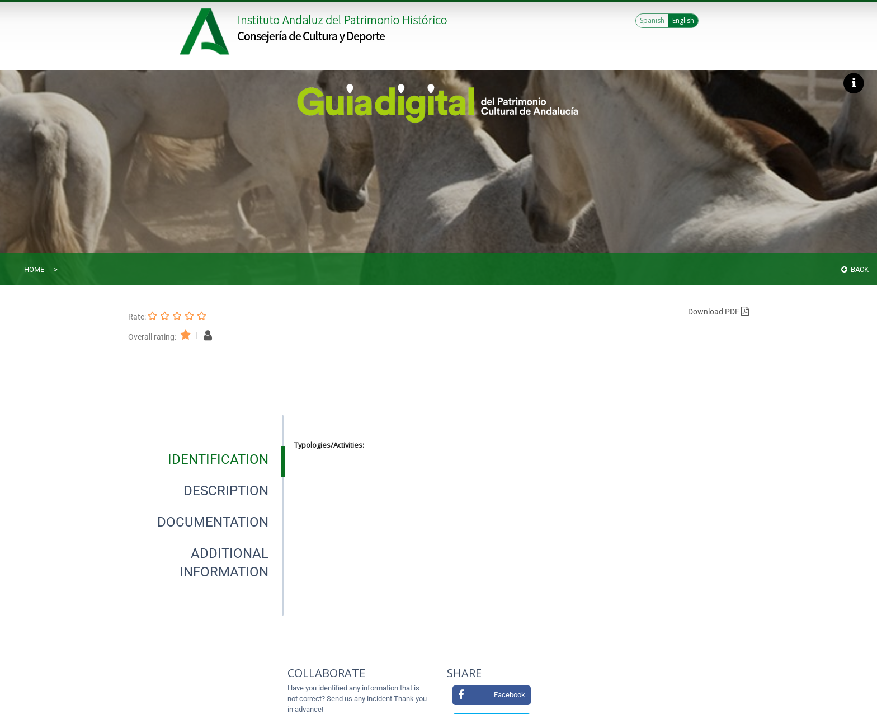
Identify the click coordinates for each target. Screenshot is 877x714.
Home (34, 269)
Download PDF (718, 311)
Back (855, 269)
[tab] (218, 459)
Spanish (652, 20)
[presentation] (206, 459)
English (683, 20)
